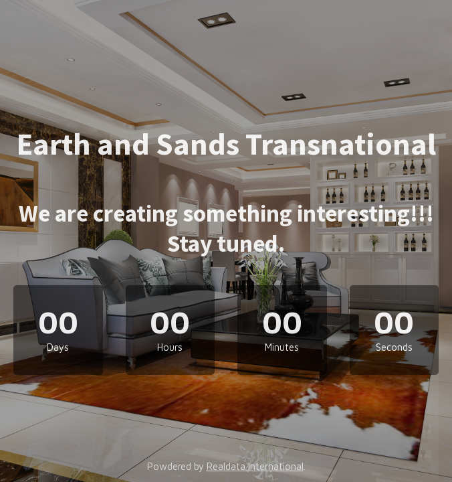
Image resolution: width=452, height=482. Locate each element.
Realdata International (255, 466)
